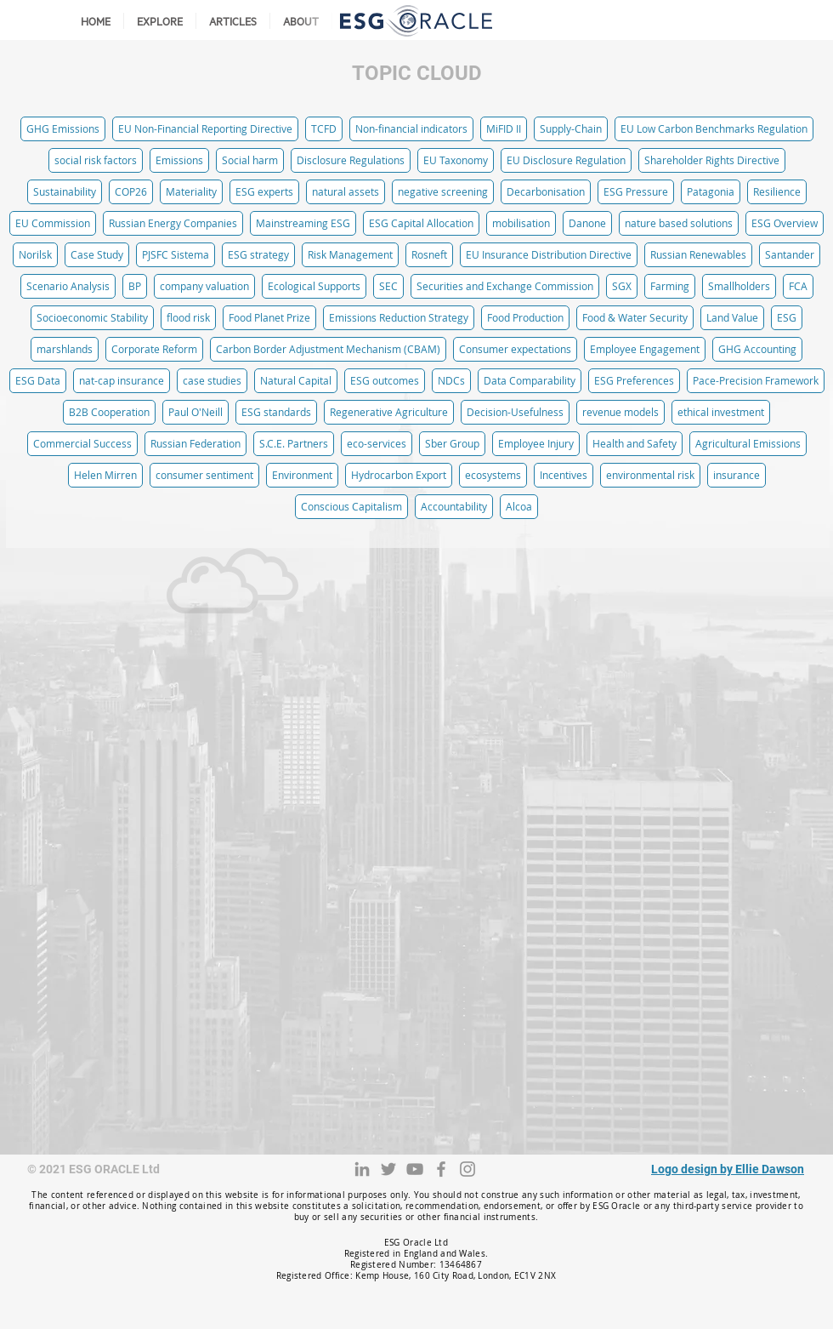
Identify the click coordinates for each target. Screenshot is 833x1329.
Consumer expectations (515, 349)
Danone (587, 223)
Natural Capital (296, 380)
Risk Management (350, 254)
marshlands (65, 349)
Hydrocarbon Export (398, 475)
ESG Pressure (636, 191)
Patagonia (710, 191)
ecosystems (493, 475)
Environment (302, 475)
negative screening (443, 191)
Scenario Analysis (68, 286)
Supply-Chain (571, 128)
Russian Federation (195, 443)
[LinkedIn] (362, 1169)
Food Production (525, 317)
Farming (669, 286)
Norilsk (35, 254)
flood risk (188, 317)
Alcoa (519, 506)
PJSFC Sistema (175, 254)
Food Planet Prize (269, 317)
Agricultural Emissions (748, 443)
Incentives (563, 475)
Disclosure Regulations (351, 160)
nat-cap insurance (121, 380)
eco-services (376, 443)
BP (134, 286)
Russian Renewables (698, 254)
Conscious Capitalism (351, 506)
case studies (212, 380)
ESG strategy (258, 254)
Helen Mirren (105, 475)
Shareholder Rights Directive (711, 160)
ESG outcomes (384, 380)
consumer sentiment (204, 475)
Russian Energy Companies (173, 223)
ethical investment (720, 412)
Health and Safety (634, 443)
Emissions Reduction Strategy (398, 317)
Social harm (250, 160)
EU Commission (52, 223)
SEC (388, 286)
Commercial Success (82, 443)
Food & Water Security (635, 317)
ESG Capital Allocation (421, 223)
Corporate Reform (154, 349)
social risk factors (95, 160)
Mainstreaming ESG (303, 223)
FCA (798, 286)
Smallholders (739, 286)
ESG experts (264, 191)
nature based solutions (679, 223)
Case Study (97, 254)
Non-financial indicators (411, 128)
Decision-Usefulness (515, 412)
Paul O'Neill (195, 412)
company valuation (204, 286)
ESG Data (37, 380)
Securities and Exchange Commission (504, 286)
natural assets (345, 191)
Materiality (191, 191)
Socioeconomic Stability (92, 317)
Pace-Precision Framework (756, 380)
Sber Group (452, 443)
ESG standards (276, 412)
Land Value (732, 317)
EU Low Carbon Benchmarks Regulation (714, 128)
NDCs (451, 380)
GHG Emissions (62, 128)
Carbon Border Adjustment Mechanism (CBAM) (328, 349)
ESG (786, 317)
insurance (736, 475)
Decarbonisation (546, 191)
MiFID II (503, 128)
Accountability (454, 506)
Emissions (179, 160)
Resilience (777, 191)
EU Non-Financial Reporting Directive (205, 128)
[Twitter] (388, 1169)
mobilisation (521, 223)
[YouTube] (415, 1169)
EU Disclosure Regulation (566, 160)
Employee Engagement (645, 349)
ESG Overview (784, 223)
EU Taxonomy (455, 160)
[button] (160, 21)
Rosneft (429, 254)
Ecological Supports (314, 286)
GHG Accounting (757, 349)
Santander (789, 254)
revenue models (620, 412)
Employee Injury (536, 443)
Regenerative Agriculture (389, 412)
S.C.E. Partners (293, 443)
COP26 (131, 191)
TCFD (324, 128)
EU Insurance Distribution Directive (549, 254)
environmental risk (650, 475)
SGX (622, 286)
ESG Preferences (634, 380)
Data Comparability (529, 380)
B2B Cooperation (109, 412)
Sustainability (64, 191)
